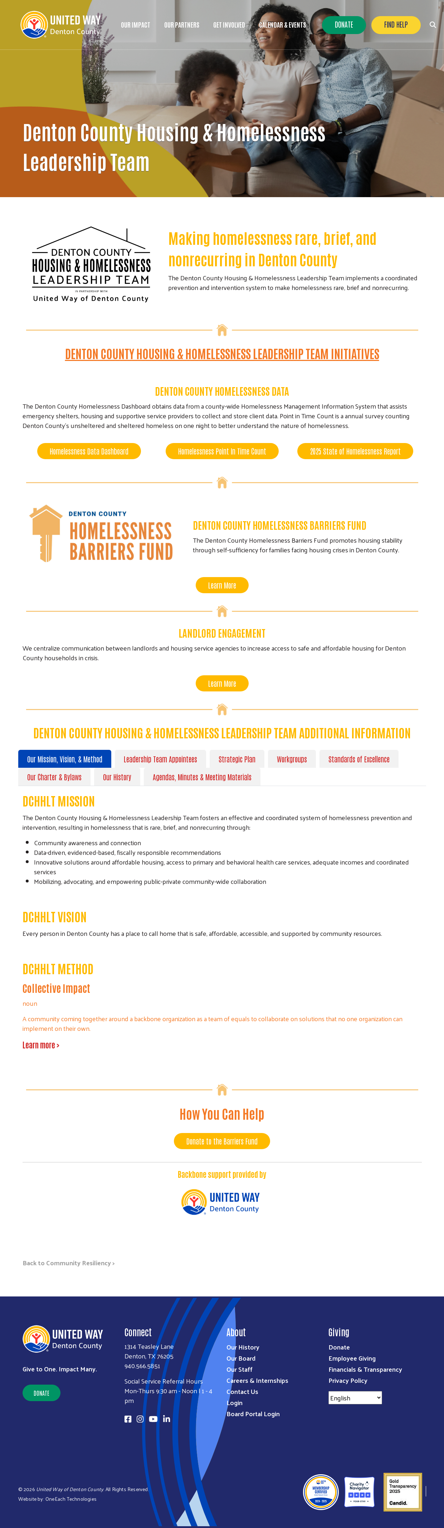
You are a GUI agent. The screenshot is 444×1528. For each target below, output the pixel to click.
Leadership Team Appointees (160, 758)
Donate (344, 24)
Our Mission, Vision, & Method (64, 758)
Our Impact (135, 24)
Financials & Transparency (365, 1369)
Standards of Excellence (359, 758)
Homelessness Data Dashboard (89, 451)
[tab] (66, 759)
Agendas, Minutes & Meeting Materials (202, 776)
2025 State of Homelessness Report (355, 451)
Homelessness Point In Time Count (222, 451)
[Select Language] (355, 1397)
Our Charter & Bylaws (54, 776)
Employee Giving (352, 1357)
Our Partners (181, 24)
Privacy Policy (347, 1380)
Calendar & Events (282, 24)
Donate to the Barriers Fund (222, 1141)
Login (234, 1402)
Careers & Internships (257, 1380)
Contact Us (242, 1391)
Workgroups (292, 758)
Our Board (240, 1357)
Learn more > (42, 1044)
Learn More (222, 585)
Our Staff (239, 1369)
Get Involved (229, 24)
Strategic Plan (237, 758)
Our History (117, 776)
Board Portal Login (253, 1413)
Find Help (396, 24)
